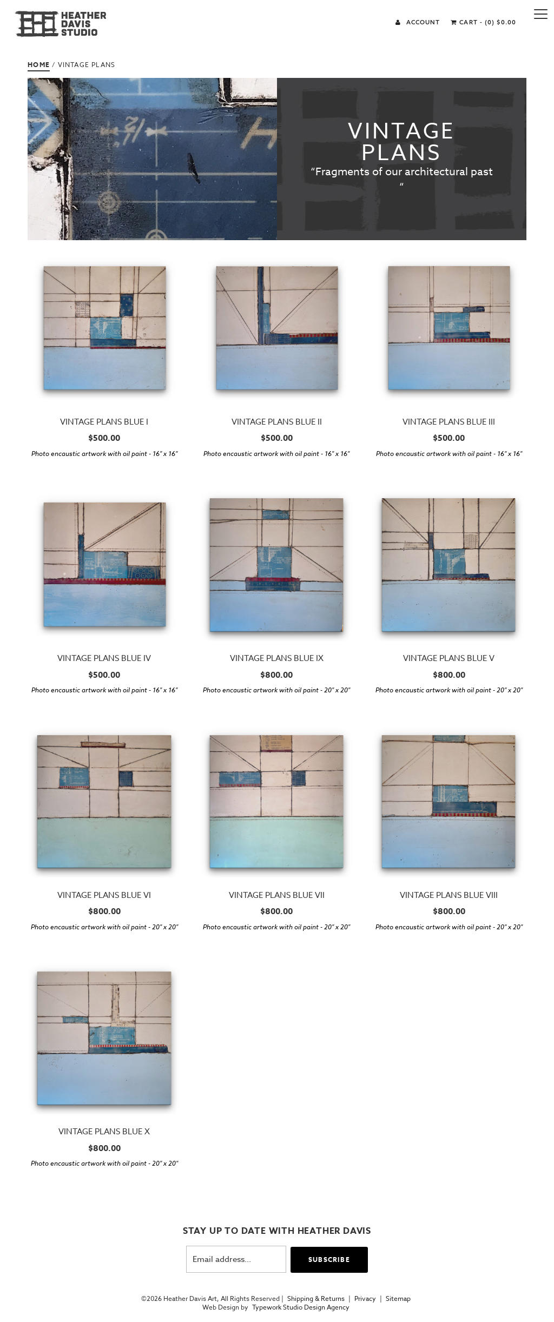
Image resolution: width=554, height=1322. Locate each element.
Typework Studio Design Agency (300, 1307)
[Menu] (540, 13)
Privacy (365, 1298)
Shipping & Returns (316, 1298)
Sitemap (398, 1298)
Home (39, 64)
